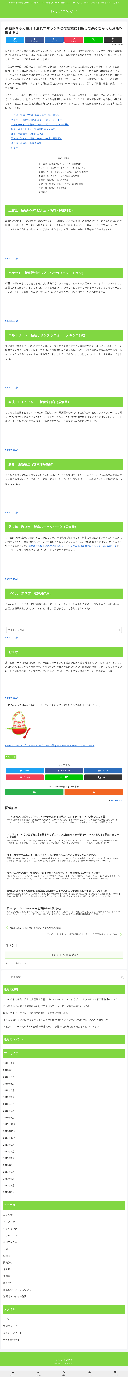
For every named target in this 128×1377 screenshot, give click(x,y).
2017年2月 (8, 1196)
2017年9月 (8, 1149)
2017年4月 (8, 1183)
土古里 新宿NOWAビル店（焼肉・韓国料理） (35, 115)
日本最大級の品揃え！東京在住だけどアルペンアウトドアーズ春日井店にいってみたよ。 (50, 1010)
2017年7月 (8, 1162)
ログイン (8, 1323)
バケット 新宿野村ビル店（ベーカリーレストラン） (39, 120)
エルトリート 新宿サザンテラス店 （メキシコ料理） (40, 124)
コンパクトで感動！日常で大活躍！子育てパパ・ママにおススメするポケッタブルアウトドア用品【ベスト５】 (61, 1004)
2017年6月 (8, 1169)
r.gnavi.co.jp (11, 260)
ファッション (10, 1239)
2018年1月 (8, 1122)
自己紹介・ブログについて (17, 1294)
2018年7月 (8, 1081)
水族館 (6, 1280)
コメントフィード (12, 1337)
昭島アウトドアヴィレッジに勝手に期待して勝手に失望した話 (36, 1017)
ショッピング (10, 1233)
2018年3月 (8, 1108)
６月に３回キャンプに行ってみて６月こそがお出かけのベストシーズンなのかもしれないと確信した (55, 1024)
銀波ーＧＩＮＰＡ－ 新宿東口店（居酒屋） (34, 129)
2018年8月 (8, 1074)
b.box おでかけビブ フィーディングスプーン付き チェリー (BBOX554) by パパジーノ (49, 747)
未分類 (6, 1273)
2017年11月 (9, 1135)
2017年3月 (8, 1190)
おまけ (14, 147)
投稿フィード (10, 1330)
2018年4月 (8, 1101)
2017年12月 (9, 1128)
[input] (64, 981)
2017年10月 (9, 1142)
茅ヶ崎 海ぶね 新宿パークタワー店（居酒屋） (36, 138)
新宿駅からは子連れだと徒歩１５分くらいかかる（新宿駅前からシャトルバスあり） (73, 548)
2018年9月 (8, 1067)
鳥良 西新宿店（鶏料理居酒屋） (28, 134)
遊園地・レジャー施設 (15, 1301)
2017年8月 (8, 1156)
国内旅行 (8, 1267)
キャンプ (8, 1219)
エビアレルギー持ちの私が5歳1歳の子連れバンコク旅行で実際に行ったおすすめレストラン (51, 1031)
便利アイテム (10, 1246)
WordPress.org (11, 1344)
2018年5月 (8, 1095)
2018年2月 (8, 1115)
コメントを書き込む (64, 959)
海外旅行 (8, 1287)
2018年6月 (8, 1088)
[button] (122, 982)
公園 (5, 1253)
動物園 (6, 1260)
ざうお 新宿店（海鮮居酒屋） (27, 143)
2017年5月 (8, 1176)
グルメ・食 (12, 759)
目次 (60, 157)
